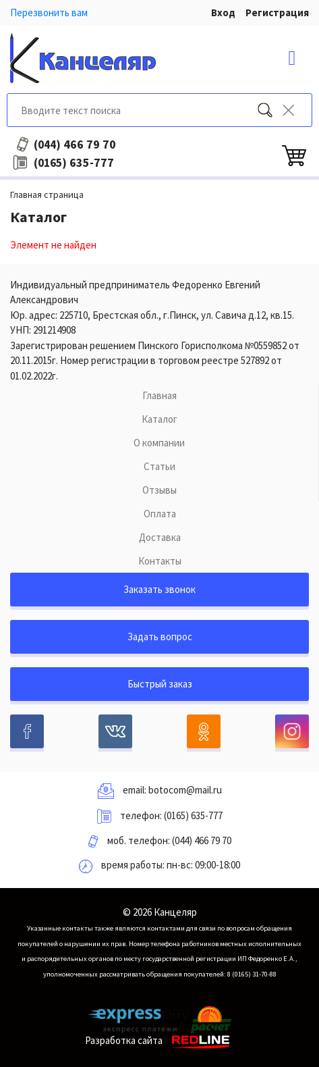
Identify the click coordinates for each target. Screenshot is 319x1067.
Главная (159, 395)
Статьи (159, 466)
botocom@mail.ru (185, 789)
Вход (223, 12)
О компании (159, 442)
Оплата (160, 513)
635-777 (74, 162)
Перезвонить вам (49, 12)
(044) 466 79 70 (201, 840)
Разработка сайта (159, 1040)
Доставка (160, 537)
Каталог (159, 419)
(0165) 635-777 (193, 815)
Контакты (159, 560)
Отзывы (159, 490)
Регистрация (277, 12)
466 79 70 (75, 144)
